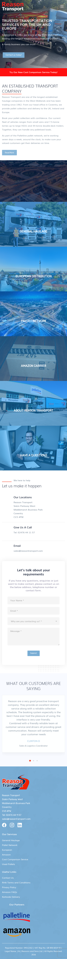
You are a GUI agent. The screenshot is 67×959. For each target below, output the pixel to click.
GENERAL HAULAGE (33, 231)
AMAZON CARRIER (33, 365)
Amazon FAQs (9, 892)
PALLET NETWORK (33, 321)
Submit (33, 653)
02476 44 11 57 (26, 532)
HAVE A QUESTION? (33, 455)
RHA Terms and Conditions (16, 882)
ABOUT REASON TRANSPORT (33, 410)
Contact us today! (14, 55)
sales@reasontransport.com (28, 550)
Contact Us (8, 877)
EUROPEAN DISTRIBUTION (33, 276)
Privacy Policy (9, 887)
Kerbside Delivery (11, 896)
